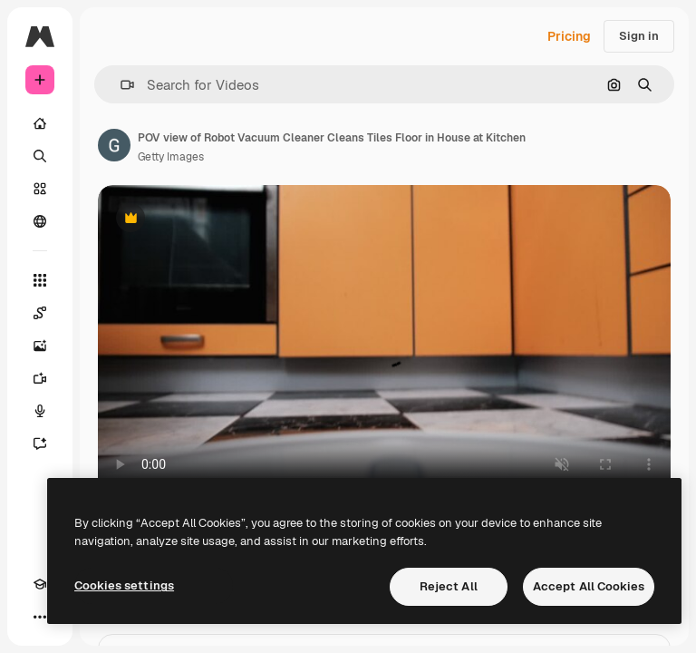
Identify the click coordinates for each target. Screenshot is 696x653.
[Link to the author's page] (114, 145)
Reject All (449, 586)
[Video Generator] (39, 378)
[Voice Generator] (39, 410)
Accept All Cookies (588, 586)
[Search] (39, 156)
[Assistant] (39, 443)
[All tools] (39, 280)
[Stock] (39, 188)
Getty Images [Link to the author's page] (171, 157)
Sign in (639, 36)
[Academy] (39, 584)
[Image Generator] (39, 345)
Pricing (569, 36)
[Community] (39, 221)
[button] (120, 85)
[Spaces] (39, 312)
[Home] (39, 123)
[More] (39, 616)
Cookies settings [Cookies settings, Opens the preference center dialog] (124, 585)
